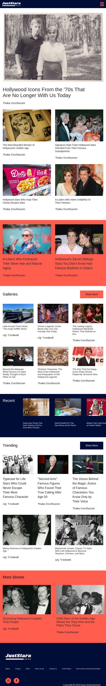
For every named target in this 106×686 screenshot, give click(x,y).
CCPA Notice (66, 669)
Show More (91, 294)
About (28, 669)
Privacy (18, 669)
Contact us (53, 669)
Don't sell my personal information (88, 669)
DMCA (7, 669)
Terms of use (39, 669)
